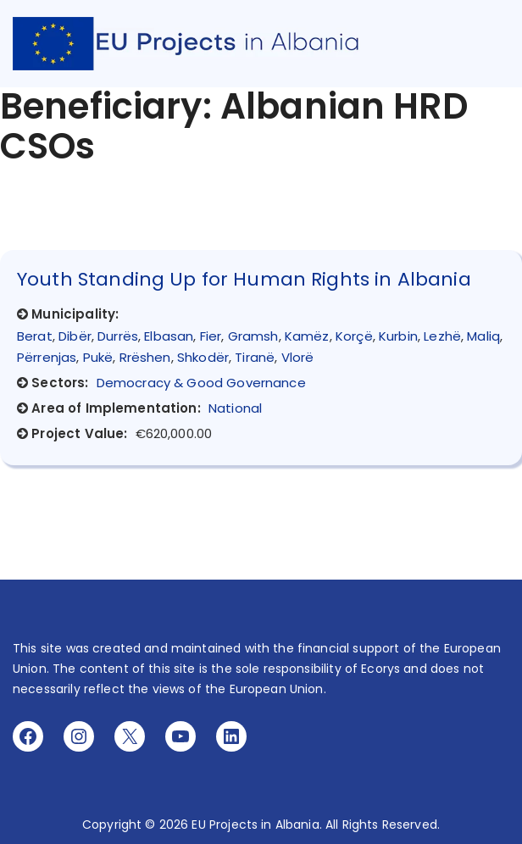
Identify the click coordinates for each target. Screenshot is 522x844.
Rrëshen (145, 357)
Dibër (75, 336)
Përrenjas (46, 357)
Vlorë (297, 357)
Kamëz (307, 336)
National (235, 408)
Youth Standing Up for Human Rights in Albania (244, 279)
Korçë (354, 336)
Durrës (117, 336)
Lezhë (442, 336)
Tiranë (255, 357)
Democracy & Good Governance (201, 382)
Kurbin (398, 336)
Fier (211, 336)
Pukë (98, 357)
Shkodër (203, 357)
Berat (35, 336)
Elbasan (168, 336)
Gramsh (253, 336)
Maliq (483, 336)
